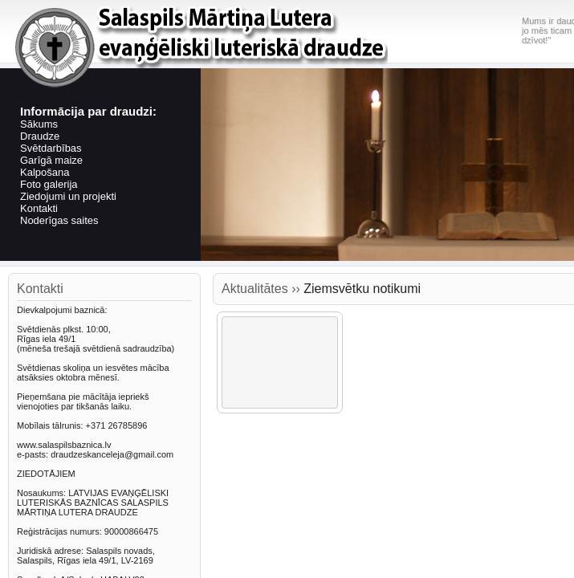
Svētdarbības (51, 148)
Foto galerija (49, 184)
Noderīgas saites (59, 220)
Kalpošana (44, 172)
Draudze (39, 136)
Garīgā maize (51, 160)
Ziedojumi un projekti (68, 196)
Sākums (39, 124)
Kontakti (39, 208)
